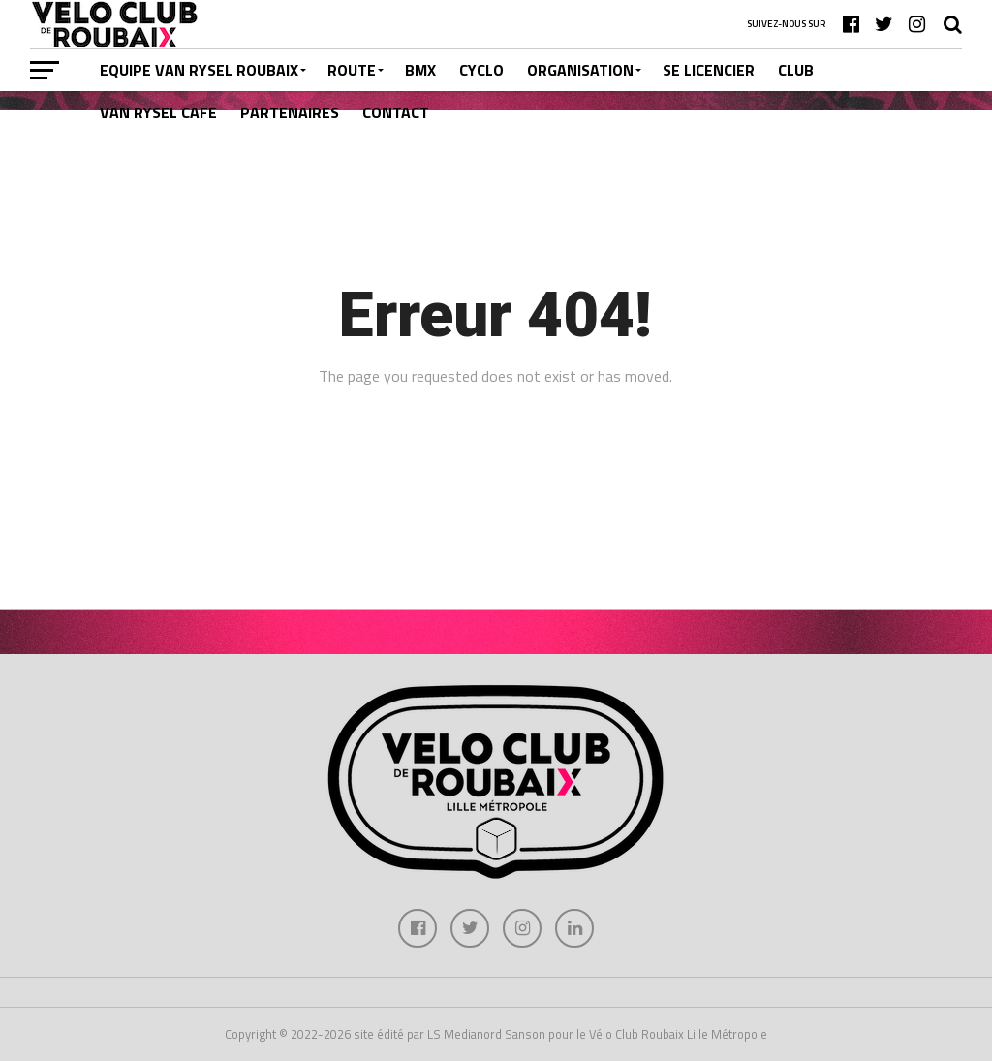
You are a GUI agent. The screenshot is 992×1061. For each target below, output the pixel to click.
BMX (420, 69)
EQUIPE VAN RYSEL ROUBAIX (199, 69)
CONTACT (395, 112)
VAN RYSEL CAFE (158, 112)
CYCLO (481, 69)
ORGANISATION (580, 69)
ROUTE (351, 69)
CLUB (796, 69)
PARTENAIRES (289, 112)
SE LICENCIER (709, 69)
